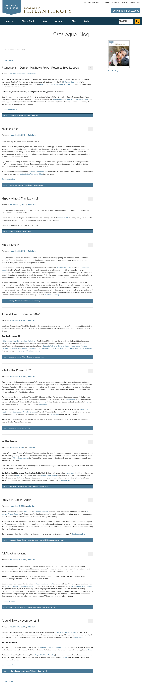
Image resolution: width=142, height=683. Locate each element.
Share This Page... (114, 71)
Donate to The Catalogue (126, 11)
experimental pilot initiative (81, 586)
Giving (11, 185)
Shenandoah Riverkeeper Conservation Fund (70, 99)
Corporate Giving (15, 540)
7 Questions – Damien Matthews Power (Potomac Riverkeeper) (40, 67)
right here (22, 351)
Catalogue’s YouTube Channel (24, 412)
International (19, 185)
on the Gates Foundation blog (31, 174)
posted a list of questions (38, 172)
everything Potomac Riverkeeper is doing (56, 84)
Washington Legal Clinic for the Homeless (76, 348)
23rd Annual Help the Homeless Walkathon (19, 341)
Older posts (7, 60)
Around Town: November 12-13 (20, 620)
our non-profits (63, 218)
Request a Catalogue (111, 3)
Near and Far (10, 129)
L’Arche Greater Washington (69, 346)
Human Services (32, 540)
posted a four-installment (43, 584)
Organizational (32, 486)
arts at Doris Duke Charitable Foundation (20, 586)
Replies (35, 115)
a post (24, 512)
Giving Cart (135, 3)
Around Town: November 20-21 (21, 314)
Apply (86, 21)
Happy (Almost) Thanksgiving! (20, 198)
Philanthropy (28, 185)
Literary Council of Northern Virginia (54, 647)
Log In (124, 3)
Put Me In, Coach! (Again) (17, 500)
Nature (21, 115)
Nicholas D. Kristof (64, 268)
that (17, 475)
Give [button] (45, 21)
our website (54, 414)
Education (12, 486)
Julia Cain (32, 74)
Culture (24, 357)
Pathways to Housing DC (18, 348)
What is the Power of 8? (16, 370)
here (86, 402)
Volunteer (27, 115)
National (17, 301)
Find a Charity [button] (29, 21)
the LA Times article (49, 475)
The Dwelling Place (48, 348)
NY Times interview (40, 512)
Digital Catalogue (91, 3)
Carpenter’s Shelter (50, 346)
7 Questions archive (20, 458)
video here (43, 402)
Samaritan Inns (34, 348)
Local (34, 357)
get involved (78, 637)
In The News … (11, 441)
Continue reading (9, 109)
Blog (74, 21)
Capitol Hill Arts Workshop (45, 655)
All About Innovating (14, 553)
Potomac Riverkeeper (71, 82)
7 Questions (13, 115)
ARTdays (63, 657)
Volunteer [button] (59, 21)
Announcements (15, 231)
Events (29, 357)
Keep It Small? (10, 245)
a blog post (70, 473)
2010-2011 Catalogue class (66, 632)
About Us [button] (10, 21)
